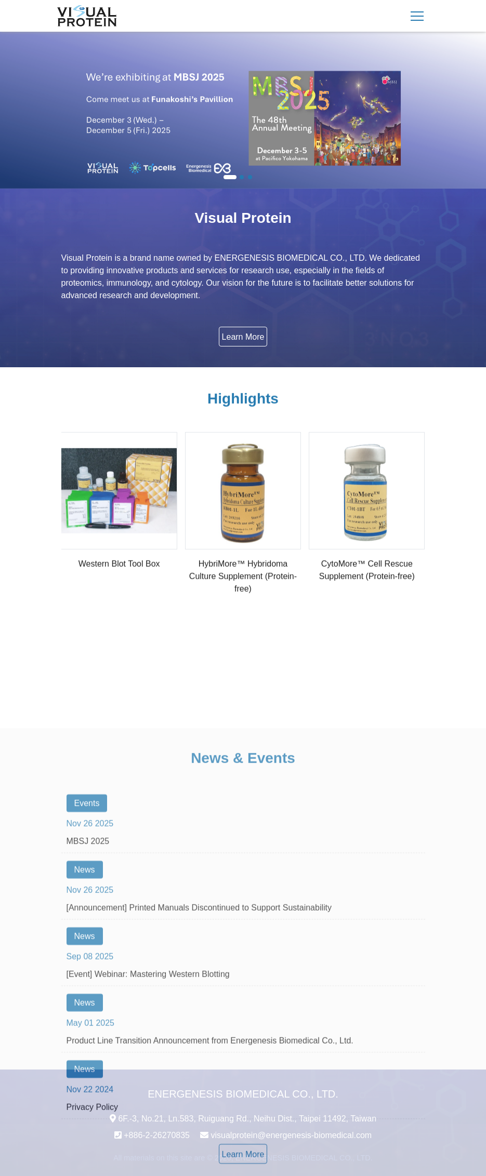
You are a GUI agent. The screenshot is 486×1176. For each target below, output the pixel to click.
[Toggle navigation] (417, 16)
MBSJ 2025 (88, 947)
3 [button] (250, 177)
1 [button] (230, 177)
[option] (243, 110)
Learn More (243, 336)
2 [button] (242, 177)
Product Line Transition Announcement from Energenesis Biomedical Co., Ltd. (210, 1147)
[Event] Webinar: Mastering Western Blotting (148, 1080)
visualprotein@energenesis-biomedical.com (291, 1135)
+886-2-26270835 (157, 1135)
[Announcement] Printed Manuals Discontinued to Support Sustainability (199, 1014)
